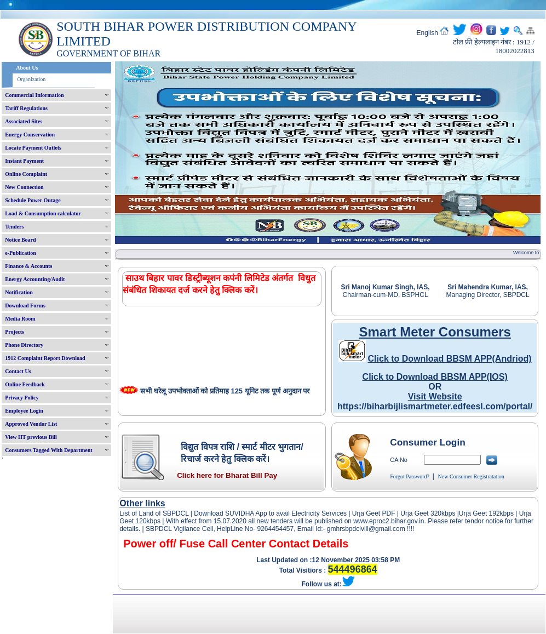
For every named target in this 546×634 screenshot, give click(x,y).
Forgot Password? (409, 476)
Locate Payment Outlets (33, 148)
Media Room (20, 319)
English (427, 33)
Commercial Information (34, 95)
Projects (14, 332)
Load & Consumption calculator (43, 213)
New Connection (24, 187)
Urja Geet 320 (420, 513)
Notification (19, 292)
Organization (31, 79)
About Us (27, 68)
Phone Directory (24, 345)
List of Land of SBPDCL (153, 513)
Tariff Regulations (26, 108)
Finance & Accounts (28, 266)
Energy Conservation (30, 135)
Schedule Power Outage (32, 200)
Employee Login (24, 411)
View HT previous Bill (31, 437)
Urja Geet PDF (373, 513)
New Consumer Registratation (471, 476)
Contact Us (18, 371)
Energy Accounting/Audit (35, 279)
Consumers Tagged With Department (48, 450)
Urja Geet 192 (479, 513)
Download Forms (25, 305)
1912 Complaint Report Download (45, 358)
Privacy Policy (21, 398)
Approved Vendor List (31, 424)
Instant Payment (24, 161)
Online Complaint (26, 174)
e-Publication (20, 253)
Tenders (14, 227)
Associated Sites (23, 121)
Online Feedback (25, 384)
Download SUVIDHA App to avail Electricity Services (270, 513)
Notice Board (20, 240)
